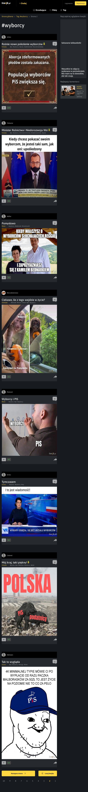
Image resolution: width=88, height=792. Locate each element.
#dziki (32, 565)
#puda (44, 133)
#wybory (11, 402)
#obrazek (13, 302)
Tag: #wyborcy (22, 16)
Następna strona (18, 774)
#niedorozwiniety (36, 133)
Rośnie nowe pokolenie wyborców (23, 44)
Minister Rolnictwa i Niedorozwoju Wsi (26, 130)
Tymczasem (9, 481)
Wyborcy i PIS (10, 399)
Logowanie (69, 3)
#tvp (22, 484)
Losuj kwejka (47, 774)
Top (64, 10)
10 (4, 781)
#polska (12, 565)
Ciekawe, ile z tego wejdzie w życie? (23, 299)
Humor (4, 484)
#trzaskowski (26, 226)
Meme (3, 226)
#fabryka (21, 565)
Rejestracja (81, 3)
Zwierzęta (5, 302)
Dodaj (24, 3)
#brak (26, 664)
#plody (21, 47)
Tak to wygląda (11, 661)
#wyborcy (16, 47)
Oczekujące (41, 10)
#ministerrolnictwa (25, 133)
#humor (19, 302)
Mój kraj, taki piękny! (15, 562)
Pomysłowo (9, 223)
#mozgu (21, 664)
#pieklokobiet (28, 47)
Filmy (54, 10)
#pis (11, 47)
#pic (28, 302)
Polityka (4, 47)
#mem (24, 302)
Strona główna (7, 16)
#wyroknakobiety (38, 47)
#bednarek (18, 226)
